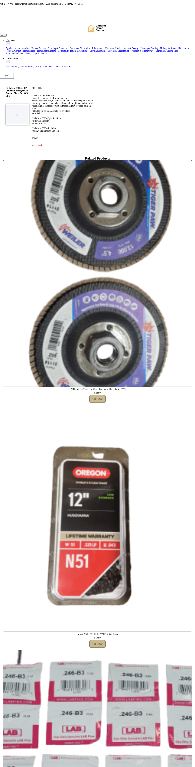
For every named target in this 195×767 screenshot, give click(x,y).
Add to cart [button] (97, 399)
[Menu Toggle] (3, 35)
